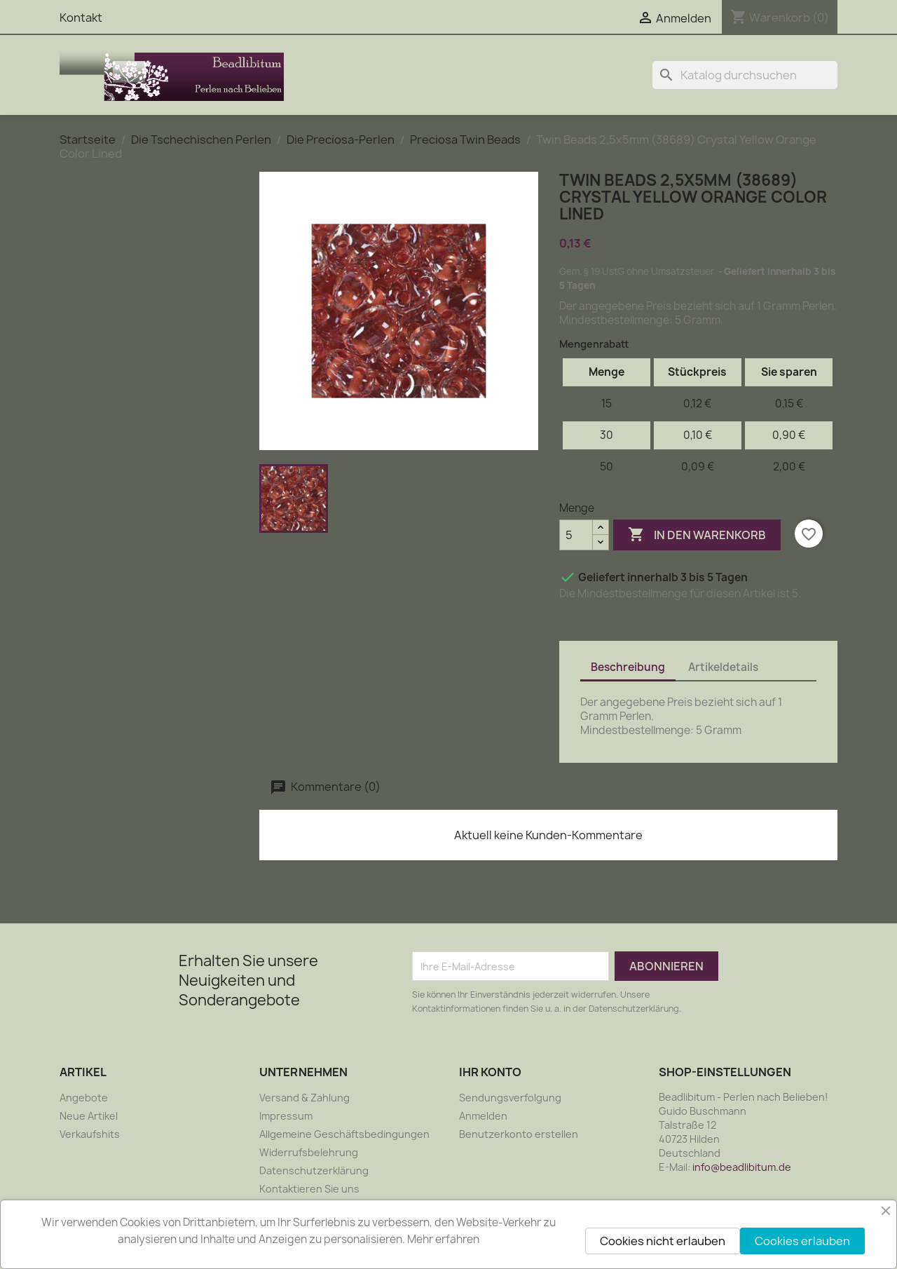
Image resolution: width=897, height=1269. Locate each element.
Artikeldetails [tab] (723, 667)
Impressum (286, 1115)
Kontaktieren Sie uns (309, 1188)
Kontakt (81, 17)
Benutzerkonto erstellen (518, 1134)
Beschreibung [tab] (628, 667)
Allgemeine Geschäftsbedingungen (344, 1134)
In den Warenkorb (697, 535)
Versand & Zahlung (304, 1097)
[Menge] (576, 535)
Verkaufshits (90, 1134)
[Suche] (744, 75)
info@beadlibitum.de (741, 1167)
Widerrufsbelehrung (308, 1152)
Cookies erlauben (802, 1241)
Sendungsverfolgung (510, 1097)
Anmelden (483, 1115)
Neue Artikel (89, 1115)
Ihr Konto (490, 1072)
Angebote (84, 1097)
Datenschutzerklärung (314, 1170)
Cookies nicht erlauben (662, 1241)
